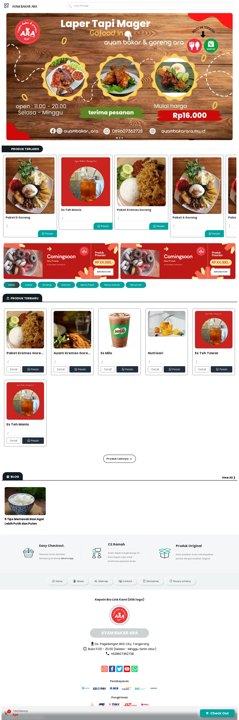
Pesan (47, 234)
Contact (125, 581)
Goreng (46, 284)
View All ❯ (228, 477)
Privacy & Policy (180, 581)
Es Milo (106, 353)
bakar (28, 284)
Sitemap (101, 581)
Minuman (136, 284)
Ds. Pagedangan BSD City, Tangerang (119, 644)
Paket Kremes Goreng (134, 210)
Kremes (66, 284)
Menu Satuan (112, 284)
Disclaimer (151, 581)
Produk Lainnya (119, 459)
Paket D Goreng (18, 217)
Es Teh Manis (71, 210)
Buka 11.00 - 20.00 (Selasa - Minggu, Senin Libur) (119, 649)
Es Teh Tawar (206, 353)
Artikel (11, 284)
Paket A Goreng (185, 217)
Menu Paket (87, 284)
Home (57, 581)
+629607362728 (119, 654)
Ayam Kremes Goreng (72, 353)
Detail (13, 369)
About (78, 581)
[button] (117, 138)
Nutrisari (155, 353)
